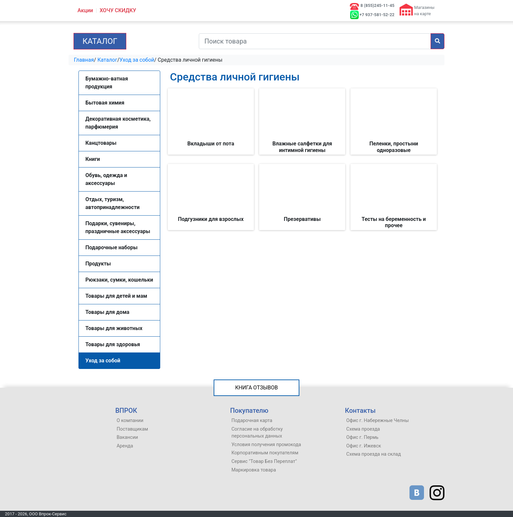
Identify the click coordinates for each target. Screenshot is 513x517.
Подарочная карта (251, 420)
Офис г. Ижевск (363, 446)
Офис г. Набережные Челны (377, 420)
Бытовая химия (104, 103)
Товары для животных (113, 328)
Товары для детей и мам (116, 296)
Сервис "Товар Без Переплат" (264, 461)
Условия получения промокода (266, 444)
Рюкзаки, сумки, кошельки (119, 280)
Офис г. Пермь (362, 437)
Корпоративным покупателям (264, 453)
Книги (92, 159)
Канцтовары (100, 143)
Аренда (125, 446)
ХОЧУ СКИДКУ (118, 10)
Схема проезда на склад (373, 454)
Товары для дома (107, 312)
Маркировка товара (253, 470)
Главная (84, 60)
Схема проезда (363, 429)
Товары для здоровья (112, 344)
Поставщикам (132, 429)
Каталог (99, 41)
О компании (130, 420)
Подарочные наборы (111, 247)
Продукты (98, 263)
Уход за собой (136, 60)
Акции (85, 10)
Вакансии (127, 437)
